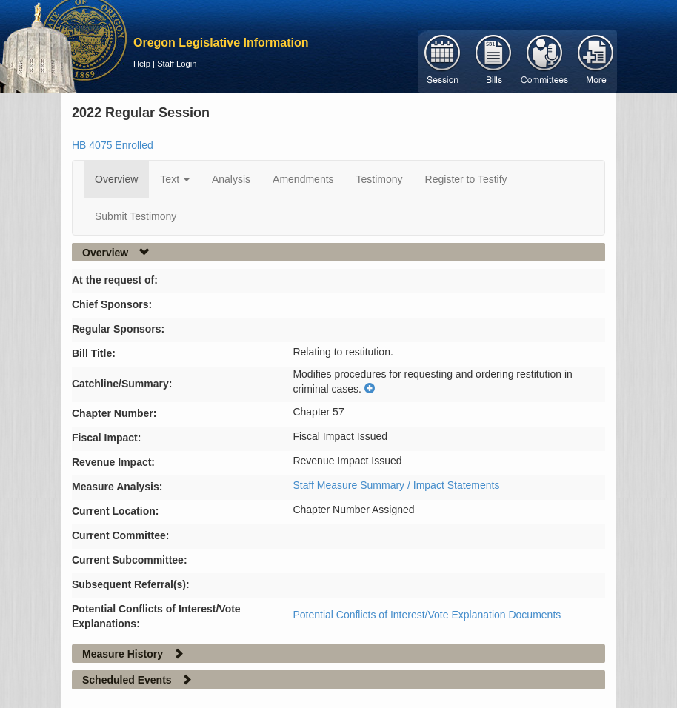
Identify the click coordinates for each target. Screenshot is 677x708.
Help (141, 63)
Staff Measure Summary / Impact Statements (396, 485)
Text (175, 179)
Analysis (231, 179)
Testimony (379, 179)
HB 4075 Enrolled (112, 145)
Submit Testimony (135, 216)
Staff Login (176, 63)
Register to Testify (466, 179)
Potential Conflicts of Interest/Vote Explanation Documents (427, 615)
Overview (116, 179)
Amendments (303, 179)
